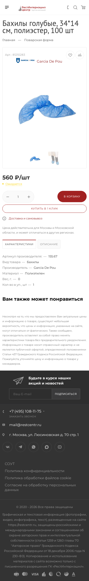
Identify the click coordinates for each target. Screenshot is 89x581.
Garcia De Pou (38, 61)
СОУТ (10, 463)
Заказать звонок (22, 416)
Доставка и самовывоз (25, 218)
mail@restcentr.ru (25, 425)
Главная (8, 40)
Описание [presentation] (49, 244)
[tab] (19, 245)
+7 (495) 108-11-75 (25, 411)
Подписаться (66, 394)
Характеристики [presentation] (19, 244)
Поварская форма (38, 40)
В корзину (72, 196)
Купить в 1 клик (44, 208)
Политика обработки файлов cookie (38, 478)
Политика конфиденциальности (34, 471)
